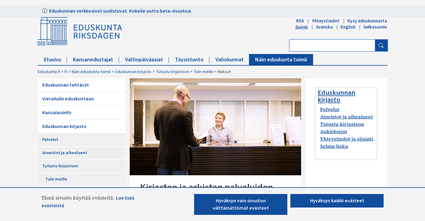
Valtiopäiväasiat (147, 60)
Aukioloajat (333, 131)
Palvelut (50, 140)
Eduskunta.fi (49, 72)
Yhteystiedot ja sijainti (346, 138)
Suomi (301, 27)
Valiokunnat (233, 60)
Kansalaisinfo (56, 112)
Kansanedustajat (96, 60)
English (348, 27)
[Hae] (381, 45)
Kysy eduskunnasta (367, 20)
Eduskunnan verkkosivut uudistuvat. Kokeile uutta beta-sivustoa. (120, 11)
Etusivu (55, 60)
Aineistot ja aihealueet (64, 153)
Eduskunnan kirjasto (133, 72)
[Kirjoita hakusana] (332, 45)
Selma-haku (334, 146)
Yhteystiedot (325, 20)
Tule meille (203, 72)
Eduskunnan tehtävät (65, 85)
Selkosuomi (375, 27)
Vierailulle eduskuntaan (68, 98)
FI (65, 72)
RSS (300, 20)
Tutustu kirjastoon (172, 72)
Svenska (324, 27)
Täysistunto (192, 60)
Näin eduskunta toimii (281, 60)
